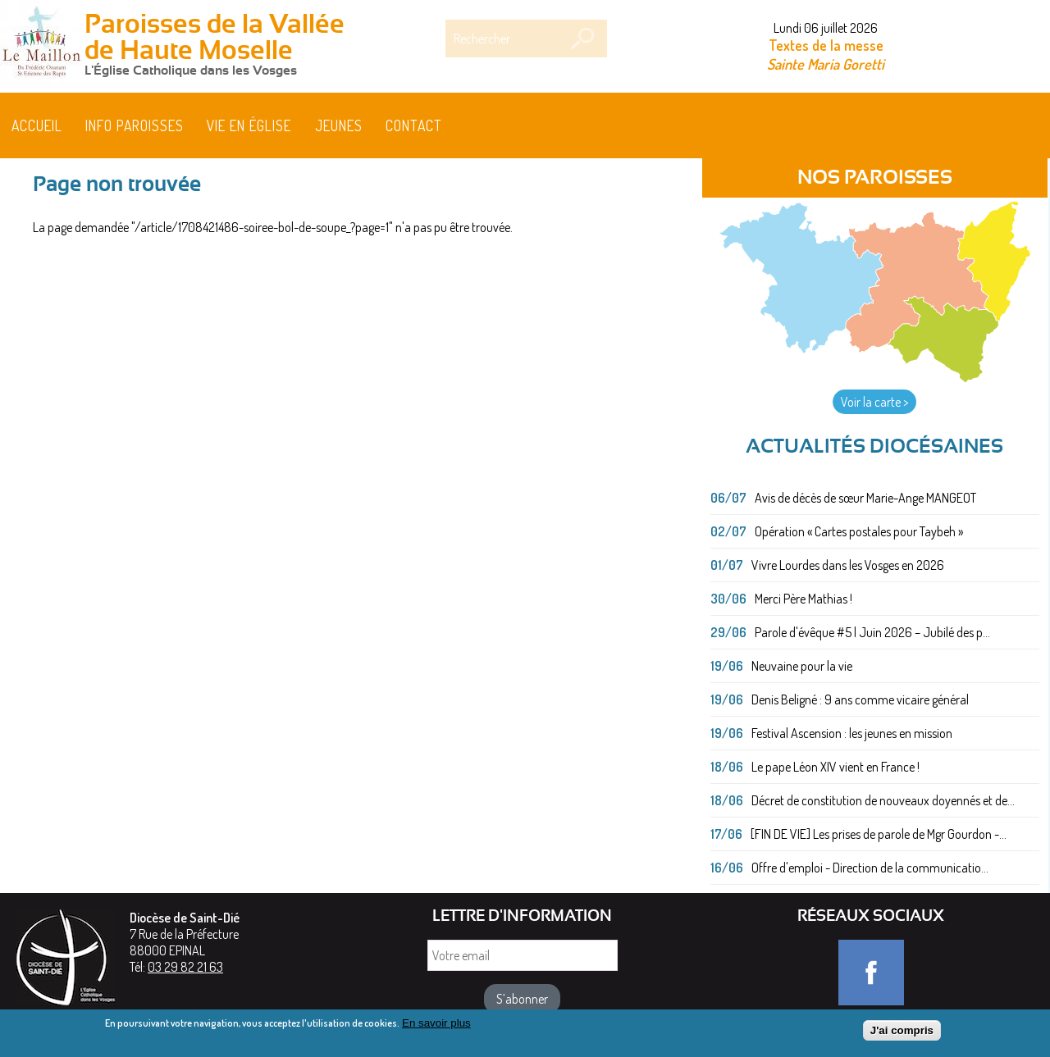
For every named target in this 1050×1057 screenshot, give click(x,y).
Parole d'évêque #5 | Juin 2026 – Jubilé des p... (872, 632)
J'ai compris (902, 1035)
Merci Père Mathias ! (803, 598)
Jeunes (339, 125)
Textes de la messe (826, 45)
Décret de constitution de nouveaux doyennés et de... (883, 800)
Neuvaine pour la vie (801, 666)
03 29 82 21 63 (185, 967)
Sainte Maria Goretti (825, 63)
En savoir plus (436, 1028)
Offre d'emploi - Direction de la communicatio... (869, 867)
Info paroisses (134, 125)
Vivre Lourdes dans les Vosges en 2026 (847, 565)
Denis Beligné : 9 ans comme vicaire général (860, 699)
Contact (414, 125)
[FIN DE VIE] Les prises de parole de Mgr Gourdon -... (879, 834)
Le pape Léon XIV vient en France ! (835, 767)
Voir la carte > (874, 402)
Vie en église (249, 125)
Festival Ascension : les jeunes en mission (851, 733)
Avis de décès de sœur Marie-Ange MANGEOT (865, 498)
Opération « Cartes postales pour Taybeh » (859, 531)
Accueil (36, 125)
